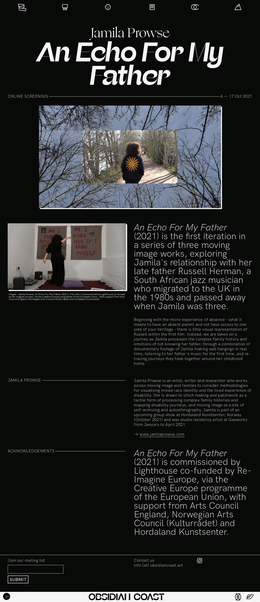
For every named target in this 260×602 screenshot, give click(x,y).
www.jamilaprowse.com (162, 434)
